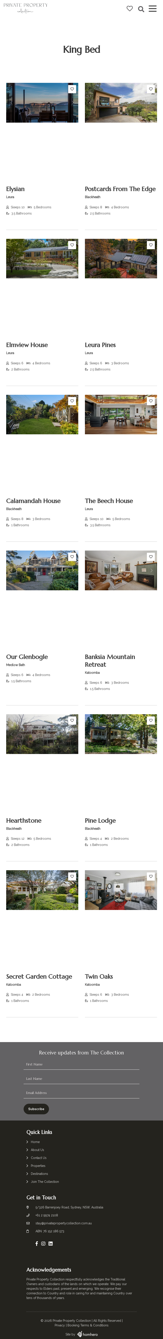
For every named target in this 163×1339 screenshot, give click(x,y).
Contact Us (39, 1158)
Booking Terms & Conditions (88, 1319)
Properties (38, 1166)
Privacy (60, 1319)
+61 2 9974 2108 (47, 1213)
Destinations (39, 1174)
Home (35, 1142)
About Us (37, 1150)
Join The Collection (45, 1181)
